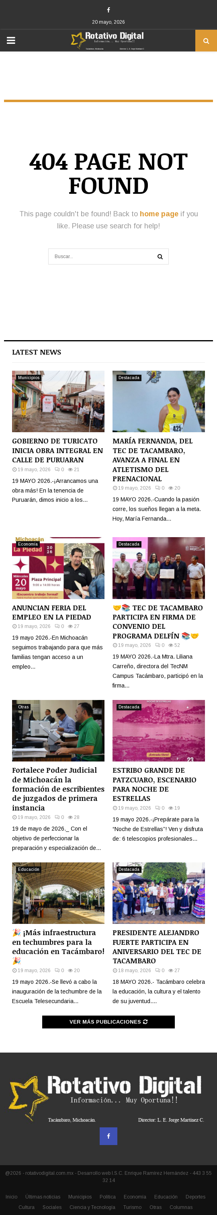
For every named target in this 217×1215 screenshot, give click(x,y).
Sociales (52, 1207)
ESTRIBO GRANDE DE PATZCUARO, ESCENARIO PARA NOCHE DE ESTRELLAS (155, 784)
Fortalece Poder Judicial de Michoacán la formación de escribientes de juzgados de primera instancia (58, 789)
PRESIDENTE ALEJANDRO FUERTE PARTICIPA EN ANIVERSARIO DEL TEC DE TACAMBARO (157, 946)
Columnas (181, 1207)
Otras (23, 707)
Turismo (132, 1207)
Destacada (129, 378)
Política (108, 1197)
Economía (28, 544)
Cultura (26, 1207)
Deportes (195, 1197)
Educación (28, 869)
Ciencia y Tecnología (92, 1207)
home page (159, 214)
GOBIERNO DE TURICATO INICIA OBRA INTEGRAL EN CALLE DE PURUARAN (57, 450)
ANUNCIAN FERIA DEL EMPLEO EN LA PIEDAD (51, 612)
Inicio (11, 1197)
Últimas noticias (42, 1197)
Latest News (36, 352)
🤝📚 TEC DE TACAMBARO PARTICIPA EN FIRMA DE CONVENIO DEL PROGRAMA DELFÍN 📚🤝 (158, 621)
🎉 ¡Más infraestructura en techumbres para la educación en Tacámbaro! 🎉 (58, 946)
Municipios (28, 378)
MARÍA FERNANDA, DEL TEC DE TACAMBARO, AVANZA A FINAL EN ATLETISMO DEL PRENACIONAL (152, 459)
